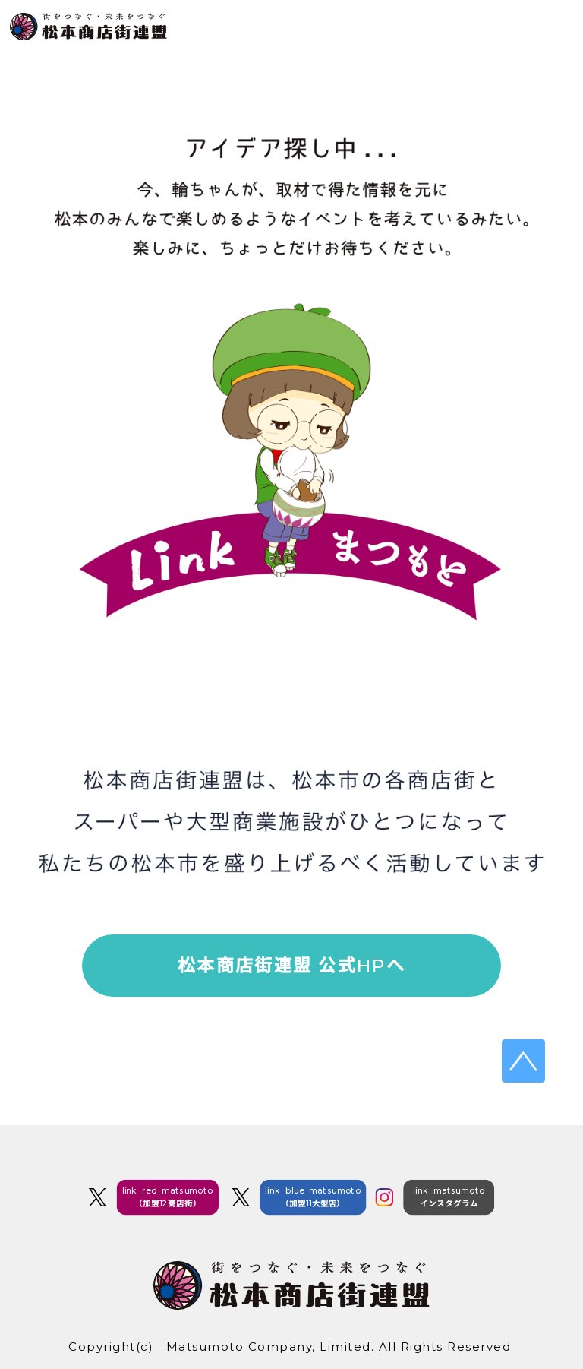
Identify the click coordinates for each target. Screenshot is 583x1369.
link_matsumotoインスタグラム (448, 1197)
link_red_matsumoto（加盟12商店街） (168, 1197)
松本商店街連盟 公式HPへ (291, 965)
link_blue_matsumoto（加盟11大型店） (313, 1197)
